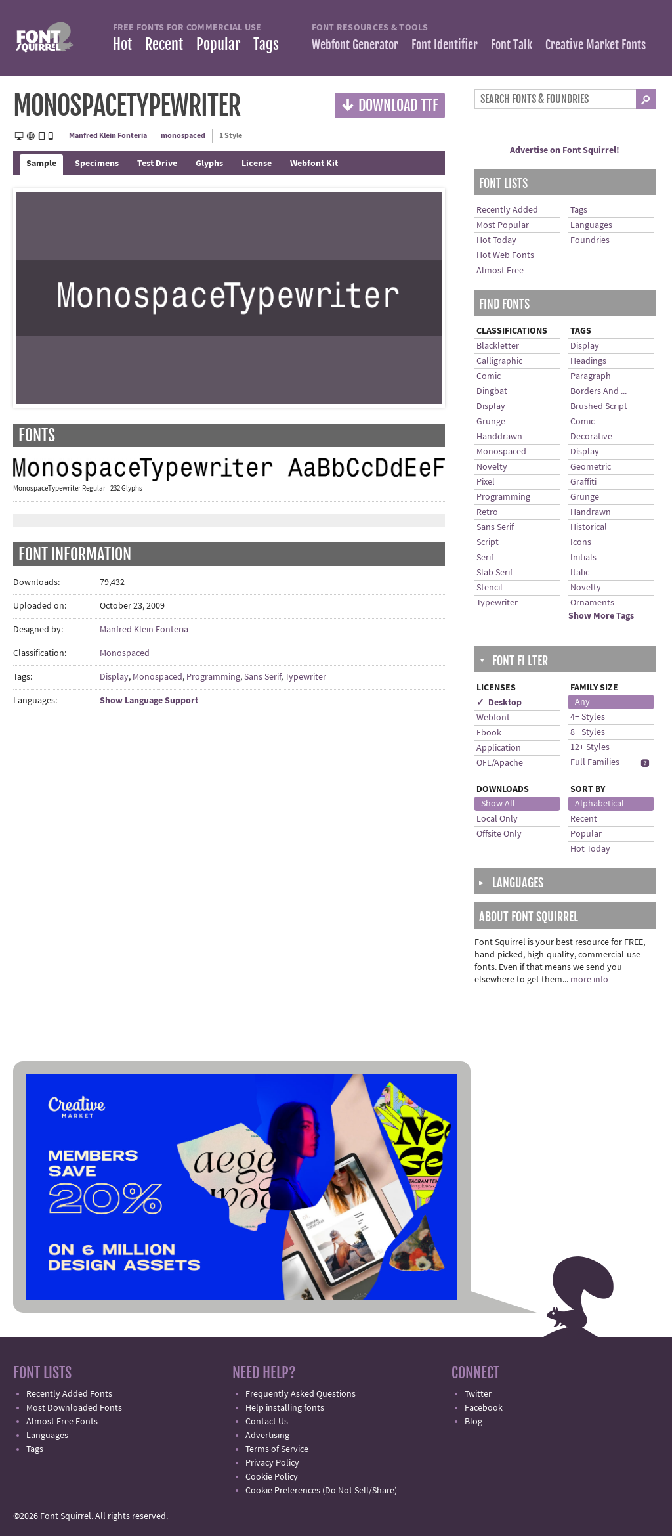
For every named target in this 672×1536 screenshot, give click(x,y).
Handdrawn (499, 437)
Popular (218, 44)
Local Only (497, 819)
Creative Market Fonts (595, 44)
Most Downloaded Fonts (74, 1408)
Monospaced (125, 653)
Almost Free (500, 270)
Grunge (490, 422)
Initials (583, 557)
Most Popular (502, 225)
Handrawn (590, 512)
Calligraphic (499, 361)
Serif (485, 557)
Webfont (493, 718)
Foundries (590, 240)
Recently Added (507, 210)
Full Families (595, 762)
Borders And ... (598, 391)
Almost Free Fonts (62, 1422)
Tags (266, 44)
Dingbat (491, 391)
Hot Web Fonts (505, 255)
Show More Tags (601, 616)
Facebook (484, 1408)
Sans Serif (262, 677)
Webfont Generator (355, 44)
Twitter (478, 1394)
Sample (41, 163)
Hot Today (496, 240)
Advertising (267, 1435)
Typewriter (305, 677)
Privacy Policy (272, 1463)
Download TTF (389, 104)
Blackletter (497, 346)
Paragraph (590, 376)
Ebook (488, 733)
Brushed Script (598, 406)
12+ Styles (590, 747)
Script (487, 542)
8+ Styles (587, 732)
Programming (213, 677)
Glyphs (209, 163)
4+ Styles (587, 717)
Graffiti (583, 482)
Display (114, 677)
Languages (591, 225)
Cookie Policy (271, 1477)
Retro (487, 512)
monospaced (183, 135)
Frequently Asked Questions (300, 1394)
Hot (122, 44)
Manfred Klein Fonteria (108, 135)
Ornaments (592, 603)
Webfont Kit (314, 163)
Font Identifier (444, 44)
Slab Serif (494, 573)
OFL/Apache (499, 763)
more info (589, 980)
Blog (473, 1422)
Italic (579, 573)
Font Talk (511, 44)
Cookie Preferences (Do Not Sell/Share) (321, 1491)
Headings (588, 361)
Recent (164, 44)
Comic (488, 376)
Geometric (590, 467)
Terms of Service (276, 1449)
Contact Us (266, 1422)
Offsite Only (499, 834)
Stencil (489, 588)
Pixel (485, 482)
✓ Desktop (499, 702)
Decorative (591, 437)
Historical (588, 527)
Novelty (491, 467)
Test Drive (157, 163)
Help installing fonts (284, 1408)
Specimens (97, 163)
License (257, 163)
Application (498, 748)
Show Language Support (149, 700)
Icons (580, 542)
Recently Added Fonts (69, 1394)
